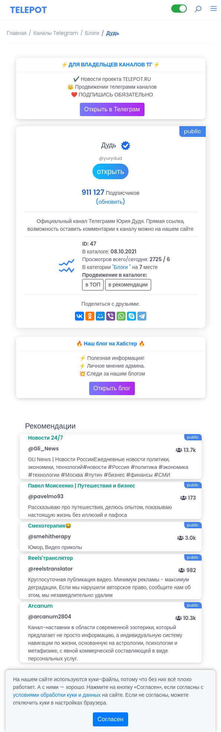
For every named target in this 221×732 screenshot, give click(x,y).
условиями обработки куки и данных (57, 695)
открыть (110, 171)
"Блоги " (121, 267)
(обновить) (110, 202)
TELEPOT (28, 10)
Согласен (111, 719)
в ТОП (92, 284)
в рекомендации (128, 284)
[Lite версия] (179, 8)
